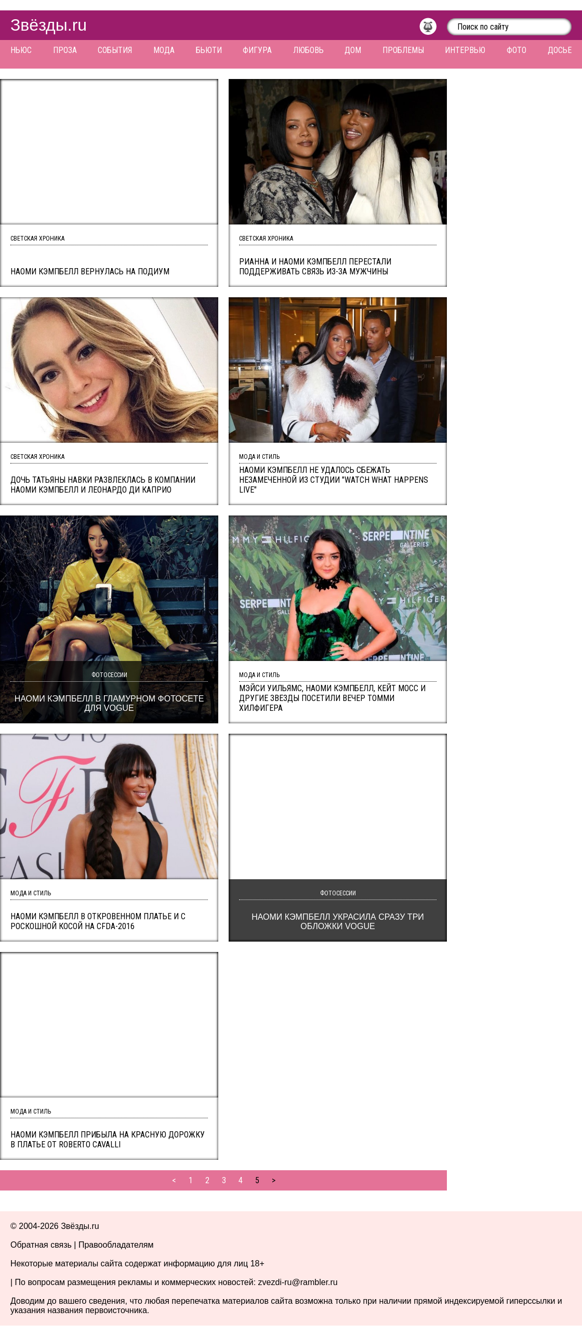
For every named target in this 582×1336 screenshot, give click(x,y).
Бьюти (209, 50)
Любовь (308, 50)
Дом (353, 50)
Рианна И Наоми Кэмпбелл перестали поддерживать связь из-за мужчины (315, 266)
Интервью (465, 50)
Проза (65, 50)
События (115, 50)
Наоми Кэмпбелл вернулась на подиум (89, 271)
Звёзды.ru (48, 25)
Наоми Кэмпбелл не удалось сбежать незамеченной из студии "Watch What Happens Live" (333, 480)
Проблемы (403, 50)
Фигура (257, 50)
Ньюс (21, 50)
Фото (516, 50)
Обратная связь (41, 1244)
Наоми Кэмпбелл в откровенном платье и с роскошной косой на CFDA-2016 (98, 921)
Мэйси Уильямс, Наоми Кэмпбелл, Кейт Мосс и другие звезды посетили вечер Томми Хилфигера (332, 698)
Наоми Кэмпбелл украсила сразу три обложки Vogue (338, 921)
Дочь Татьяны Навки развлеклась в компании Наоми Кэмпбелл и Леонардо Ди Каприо (102, 485)
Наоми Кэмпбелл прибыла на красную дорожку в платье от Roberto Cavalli (107, 1139)
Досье (560, 50)
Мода (164, 50)
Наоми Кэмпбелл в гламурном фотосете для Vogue (109, 703)
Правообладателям (116, 1244)
